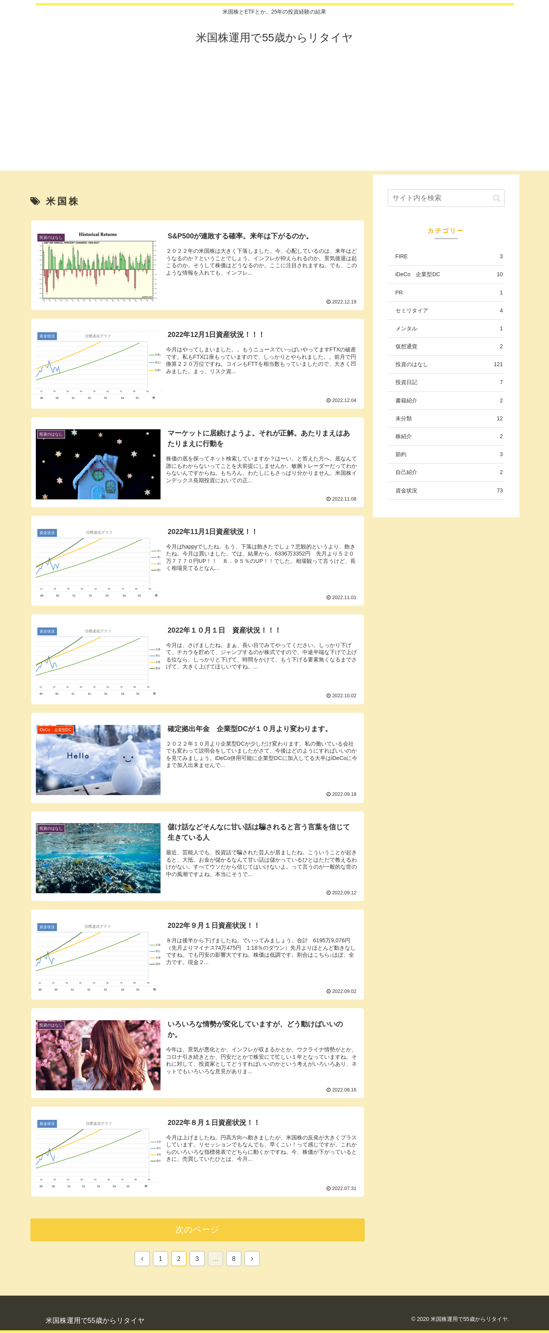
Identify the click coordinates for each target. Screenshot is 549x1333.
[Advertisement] (274, 116)
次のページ (197, 1230)
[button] (496, 198)
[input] (446, 198)
